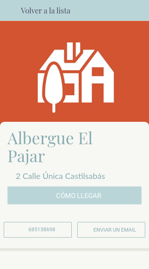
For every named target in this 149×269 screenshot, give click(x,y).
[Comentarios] (29, 260)
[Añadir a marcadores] (120, 260)
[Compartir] (74, 260)
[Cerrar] (10, 10)
